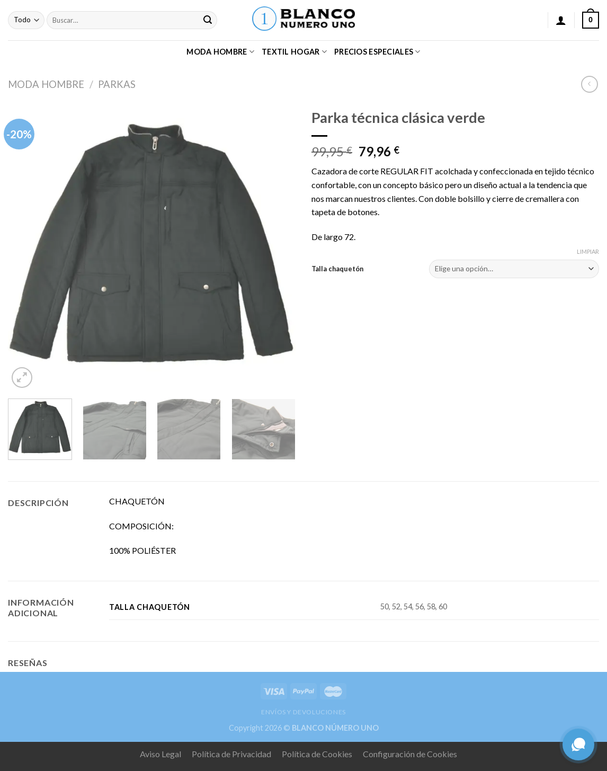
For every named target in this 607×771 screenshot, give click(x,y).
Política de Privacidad (231, 754)
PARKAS (117, 84)
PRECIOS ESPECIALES (377, 52)
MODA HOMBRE (220, 52)
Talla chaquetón (337, 268)
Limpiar (588, 251)
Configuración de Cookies (410, 754)
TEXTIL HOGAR (294, 52)
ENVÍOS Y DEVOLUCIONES (303, 712)
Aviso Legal (160, 754)
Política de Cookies (317, 754)
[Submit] (208, 20)
